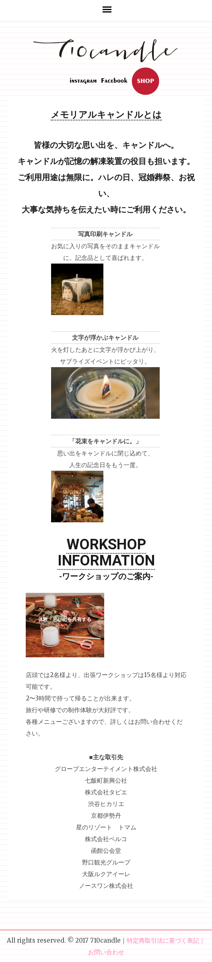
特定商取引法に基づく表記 (163, 940)
